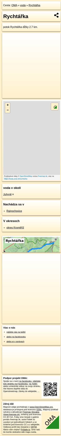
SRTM (34, 427)
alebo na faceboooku (16, 337)
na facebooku (25, 381)
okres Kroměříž (15, 227)
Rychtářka (34, 5)
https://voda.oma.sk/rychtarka (15, 179)
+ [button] (8, 105)
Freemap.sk (42, 176)
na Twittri (33, 383)
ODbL (39, 409)
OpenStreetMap (26, 176)
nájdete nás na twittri (15, 332)
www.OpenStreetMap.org (41, 407)
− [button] (8, 110)
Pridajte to (25, 429)
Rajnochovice (14, 211)
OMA (14, 5)
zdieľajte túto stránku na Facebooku (21, 382)
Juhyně (7, 194)
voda (23, 5)
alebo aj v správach (15, 341)
